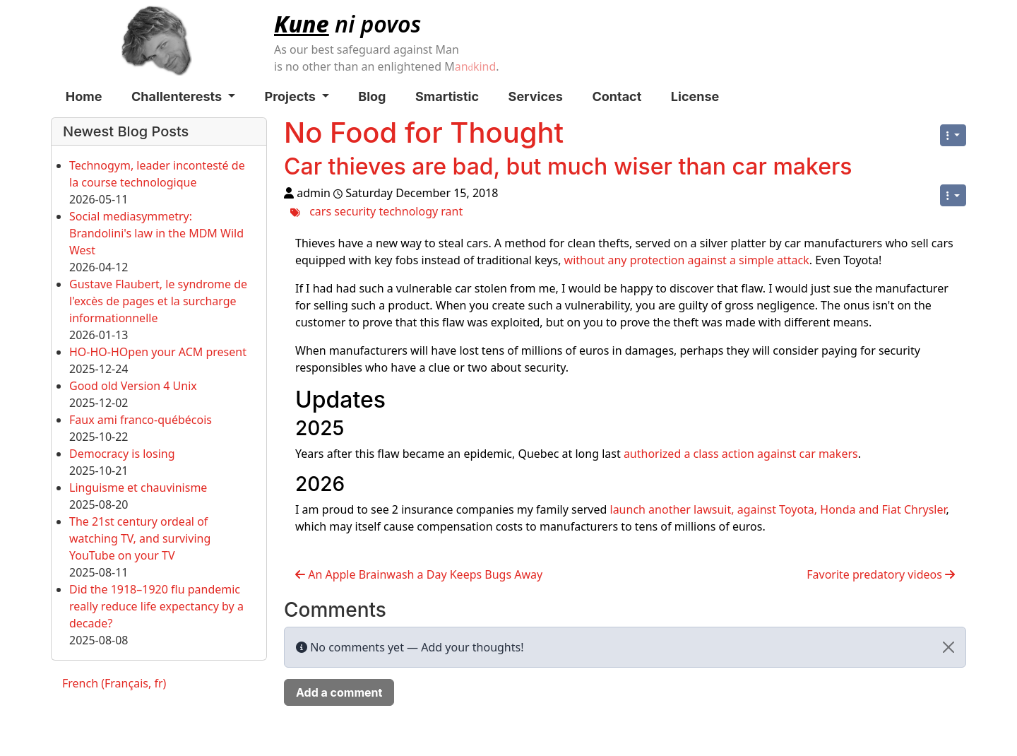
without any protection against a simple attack (686, 260)
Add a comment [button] (339, 692)
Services (536, 96)
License (695, 96)
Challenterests (183, 96)
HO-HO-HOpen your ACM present (157, 352)
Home (84, 96)
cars (320, 211)
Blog (372, 96)
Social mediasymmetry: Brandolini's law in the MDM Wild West (156, 233)
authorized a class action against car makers (741, 453)
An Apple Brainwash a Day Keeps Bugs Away (418, 574)
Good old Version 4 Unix (133, 386)
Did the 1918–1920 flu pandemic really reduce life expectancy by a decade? (156, 606)
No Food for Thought (424, 132)
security (355, 211)
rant (452, 211)
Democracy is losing (122, 453)
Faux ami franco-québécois (140, 419)
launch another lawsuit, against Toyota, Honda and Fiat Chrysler (778, 509)
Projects (297, 96)
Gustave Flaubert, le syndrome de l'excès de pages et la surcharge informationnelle (158, 301)
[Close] (948, 647)
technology (408, 211)
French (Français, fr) (114, 683)
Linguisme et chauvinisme (138, 487)
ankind (475, 66)
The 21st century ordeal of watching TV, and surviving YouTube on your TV (139, 538)
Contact (616, 96)
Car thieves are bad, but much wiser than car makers (568, 166)
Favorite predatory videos (881, 574)
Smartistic (447, 96)
